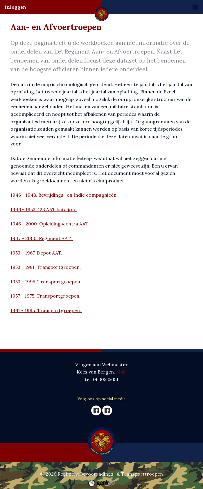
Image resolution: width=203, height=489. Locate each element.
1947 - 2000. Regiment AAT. (41, 238)
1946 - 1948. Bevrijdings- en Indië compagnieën (63, 195)
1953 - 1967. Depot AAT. (36, 253)
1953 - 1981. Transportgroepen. (46, 267)
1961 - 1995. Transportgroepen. (46, 310)
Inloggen (15, 7)
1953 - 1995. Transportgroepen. (46, 281)
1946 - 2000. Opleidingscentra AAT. (50, 224)
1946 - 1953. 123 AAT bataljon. (43, 209)
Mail (120, 372)
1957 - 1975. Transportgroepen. (46, 296)
